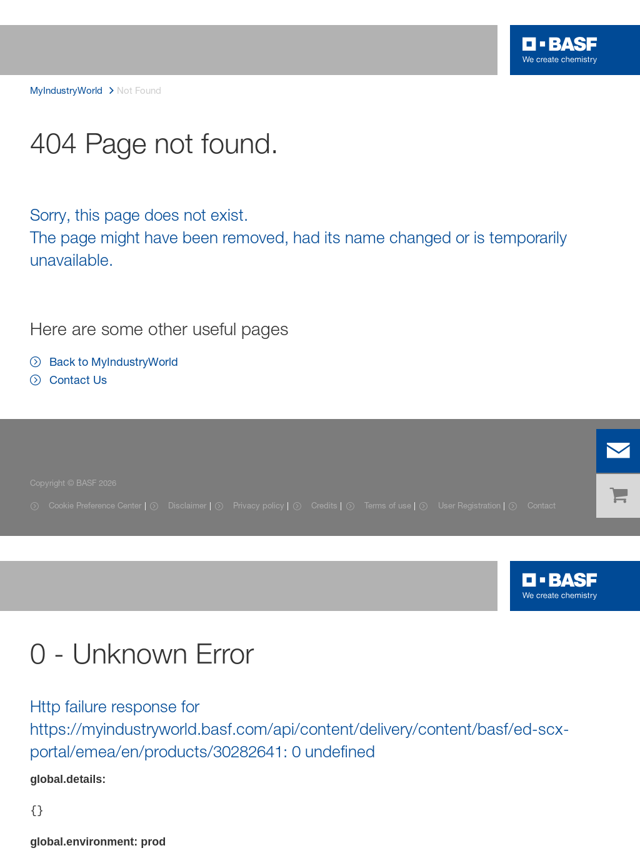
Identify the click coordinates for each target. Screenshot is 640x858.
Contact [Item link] (542, 505)
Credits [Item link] (324, 505)
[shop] (618, 496)
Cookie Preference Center (95, 505)
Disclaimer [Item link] (187, 505)
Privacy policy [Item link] (258, 505)
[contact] (618, 451)
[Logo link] (560, 50)
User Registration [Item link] (469, 505)
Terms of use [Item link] (387, 505)
